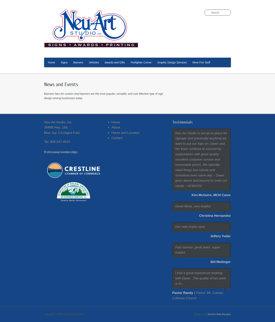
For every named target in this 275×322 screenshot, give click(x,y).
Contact (117, 138)
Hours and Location (125, 133)
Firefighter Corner (141, 62)
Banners (78, 62)
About (115, 127)
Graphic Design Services (172, 62)
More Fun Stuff (201, 62)
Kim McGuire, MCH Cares (211, 195)
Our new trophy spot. (190, 227)
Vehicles (94, 62)
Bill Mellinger (220, 262)
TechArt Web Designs (219, 314)
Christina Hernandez (215, 216)
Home (51, 62)
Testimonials (182, 122)
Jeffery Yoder (220, 236)
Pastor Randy (182, 293)
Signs (64, 62)
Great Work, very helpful (192, 206)
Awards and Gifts (115, 62)
